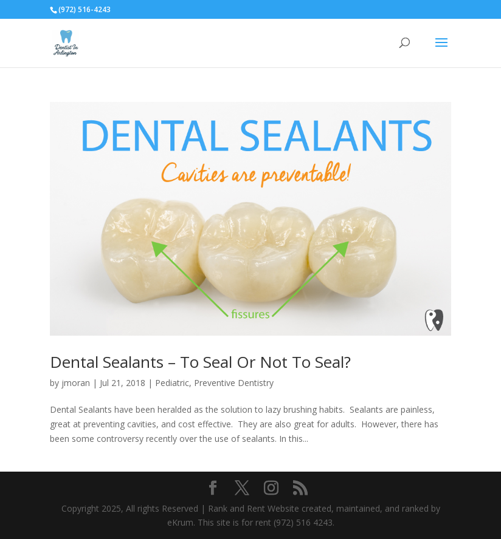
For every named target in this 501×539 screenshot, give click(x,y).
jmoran (75, 382)
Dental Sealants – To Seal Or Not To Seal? (200, 362)
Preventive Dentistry (234, 382)
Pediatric (172, 382)
